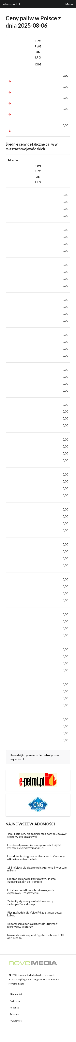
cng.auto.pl (17, 759)
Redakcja (14, 1007)
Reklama (14, 1014)
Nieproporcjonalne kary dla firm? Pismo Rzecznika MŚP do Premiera (31, 880)
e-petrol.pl (46, 755)
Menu (67, 4)
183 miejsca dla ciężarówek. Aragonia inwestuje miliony (37, 869)
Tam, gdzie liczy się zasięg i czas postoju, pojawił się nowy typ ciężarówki (37, 835)
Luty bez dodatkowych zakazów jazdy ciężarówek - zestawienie (30, 891)
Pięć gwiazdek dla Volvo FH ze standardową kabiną (34, 914)
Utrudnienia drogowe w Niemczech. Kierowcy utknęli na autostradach (36, 857)
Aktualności (16, 994)
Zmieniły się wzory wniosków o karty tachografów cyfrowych (30, 902)
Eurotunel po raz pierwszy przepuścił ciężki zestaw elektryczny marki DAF (34, 846)
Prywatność (15, 1020)
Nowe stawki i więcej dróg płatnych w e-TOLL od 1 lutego (36, 936)
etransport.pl (11, 4)
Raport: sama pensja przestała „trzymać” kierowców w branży (32, 925)
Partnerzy (15, 1001)
